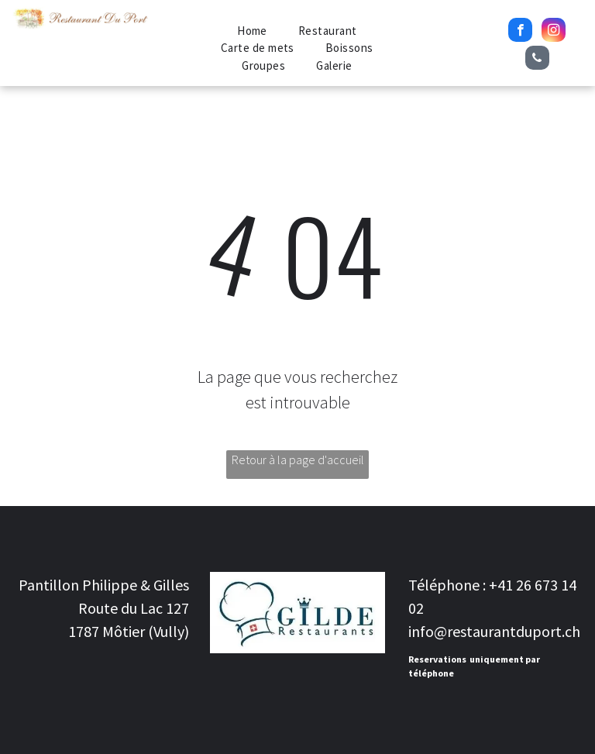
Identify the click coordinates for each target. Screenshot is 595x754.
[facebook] (520, 32)
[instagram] (554, 32)
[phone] (537, 60)
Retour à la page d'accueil (298, 459)
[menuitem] (252, 31)
